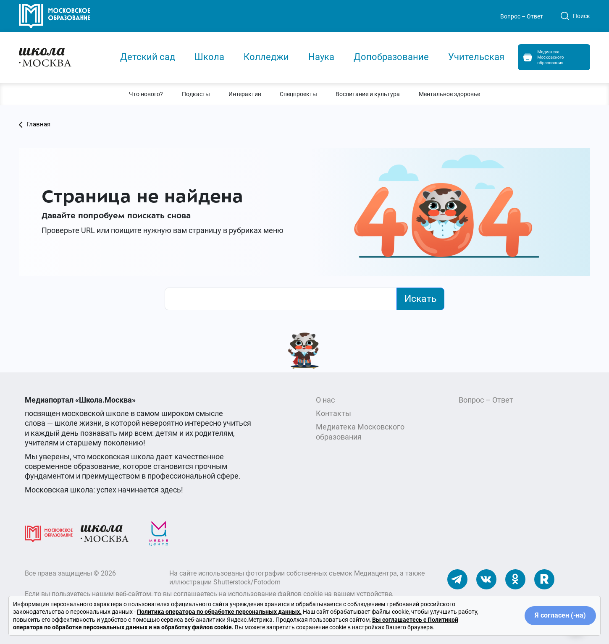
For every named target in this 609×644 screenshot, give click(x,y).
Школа (209, 57)
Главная (34, 124)
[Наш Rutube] (544, 578)
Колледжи (266, 57)
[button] (146, 94)
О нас (325, 399)
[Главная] (62, 56)
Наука (321, 57)
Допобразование (391, 57)
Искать (420, 298)
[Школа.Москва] (104, 533)
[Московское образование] (49, 533)
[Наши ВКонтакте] (486, 578)
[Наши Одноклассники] (515, 578)
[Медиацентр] (158, 533)
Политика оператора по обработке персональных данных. (219, 611)
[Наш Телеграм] (457, 578)
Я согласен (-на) (560, 615)
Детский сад (147, 57)
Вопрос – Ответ (521, 16)
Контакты (333, 413)
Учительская (476, 57)
